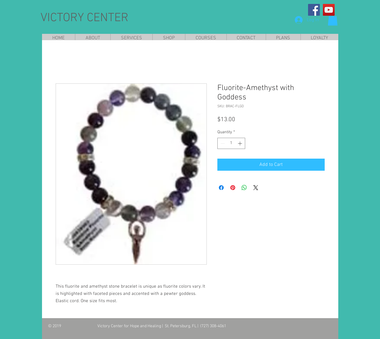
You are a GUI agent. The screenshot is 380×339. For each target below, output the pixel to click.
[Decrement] (222, 143)
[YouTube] (329, 10)
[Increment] (240, 143)
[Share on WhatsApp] (244, 187)
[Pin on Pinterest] (232, 187)
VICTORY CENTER (84, 18)
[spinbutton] (231, 143)
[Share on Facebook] (221, 187)
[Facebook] (314, 10)
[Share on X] (255, 187)
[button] (333, 19)
